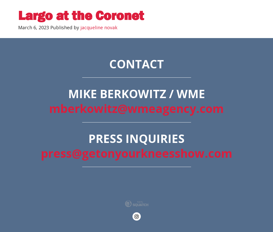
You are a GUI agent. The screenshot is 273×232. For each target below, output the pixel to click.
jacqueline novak (98, 27)
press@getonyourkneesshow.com (136, 153)
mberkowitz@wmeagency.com (136, 108)
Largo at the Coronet (81, 16)
